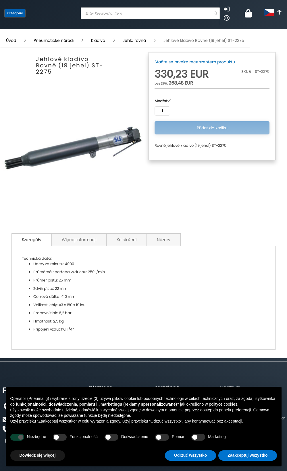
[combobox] (150, 13)
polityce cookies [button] (223, 404)
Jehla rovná (135, 40)
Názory (163, 240)
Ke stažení (126, 240)
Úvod (11, 40)
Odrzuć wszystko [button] (190, 455)
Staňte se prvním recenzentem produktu (195, 62)
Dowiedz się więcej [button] (38, 455)
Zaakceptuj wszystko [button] (247, 455)
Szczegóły (31, 240)
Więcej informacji (79, 240)
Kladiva (98, 40)
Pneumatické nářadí (54, 40)
